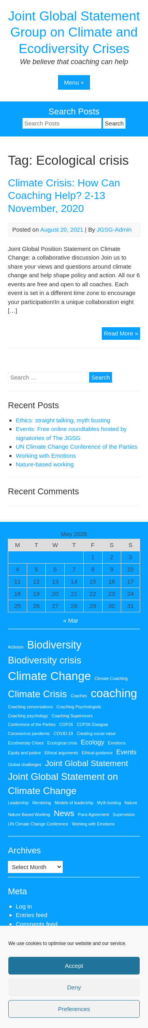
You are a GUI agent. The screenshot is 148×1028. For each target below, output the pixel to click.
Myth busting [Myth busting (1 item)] (109, 802)
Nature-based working (45, 464)
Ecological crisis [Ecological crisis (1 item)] (62, 743)
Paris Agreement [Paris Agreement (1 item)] (93, 814)
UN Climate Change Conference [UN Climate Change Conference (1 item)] (38, 824)
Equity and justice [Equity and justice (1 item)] (24, 752)
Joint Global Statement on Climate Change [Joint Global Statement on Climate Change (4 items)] (63, 783)
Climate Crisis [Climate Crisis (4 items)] (37, 694)
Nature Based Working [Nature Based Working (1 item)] (29, 814)
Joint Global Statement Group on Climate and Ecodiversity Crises (74, 32)
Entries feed (31, 915)
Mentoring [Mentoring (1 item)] (41, 802)
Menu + (74, 82)
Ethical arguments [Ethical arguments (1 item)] (61, 752)
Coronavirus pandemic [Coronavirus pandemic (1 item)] (29, 733)
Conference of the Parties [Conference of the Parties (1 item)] (32, 724)
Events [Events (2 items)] (126, 752)
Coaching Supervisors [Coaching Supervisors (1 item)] (71, 715)
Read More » (122, 334)
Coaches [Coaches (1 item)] (79, 695)
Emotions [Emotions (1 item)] (117, 743)
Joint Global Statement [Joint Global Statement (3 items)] (86, 763)
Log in (24, 906)
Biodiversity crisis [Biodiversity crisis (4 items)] (44, 660)
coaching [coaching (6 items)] (114, 693)
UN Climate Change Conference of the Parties (76, 446)
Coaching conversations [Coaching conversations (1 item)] (30, 706)
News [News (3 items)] (64, 813)
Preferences (74, 1009)
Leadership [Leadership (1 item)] (18, 802)
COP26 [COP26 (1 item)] (66, 724)
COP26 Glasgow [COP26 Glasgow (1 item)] (92, 724)
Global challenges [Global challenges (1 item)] (24, 764)
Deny (74, 987)
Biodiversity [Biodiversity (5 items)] (54, 645)
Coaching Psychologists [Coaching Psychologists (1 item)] (78, 706)
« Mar (70, 620)
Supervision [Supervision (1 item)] (123, 814)
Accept (74, 965)
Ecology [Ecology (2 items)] (93, 742)
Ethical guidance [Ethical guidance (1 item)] (97, 752)
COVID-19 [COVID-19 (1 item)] (63, 733)
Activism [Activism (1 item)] (16, 647)
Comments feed (37, 924)
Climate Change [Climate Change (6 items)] (49, 675)
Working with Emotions (46, 455)
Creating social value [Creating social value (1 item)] (96, 733)
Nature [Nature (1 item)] (131, 802)
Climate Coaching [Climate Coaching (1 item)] (110, 678)
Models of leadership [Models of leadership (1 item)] (73, 802)
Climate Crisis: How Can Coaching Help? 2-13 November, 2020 (64, 196)
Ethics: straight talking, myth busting (63, 420)
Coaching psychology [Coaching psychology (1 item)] (28, 715)
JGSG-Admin (114, 229)
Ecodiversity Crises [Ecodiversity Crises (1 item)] (26, 743)
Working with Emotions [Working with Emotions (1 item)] (93, 824)
